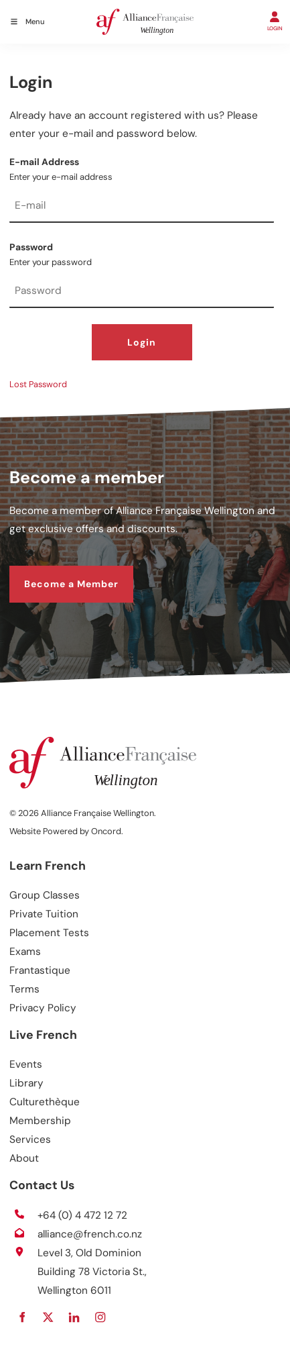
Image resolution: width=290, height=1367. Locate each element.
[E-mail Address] (141, 207)
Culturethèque (44, 1102)
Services (30, 1139)
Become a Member (56, 574)
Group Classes (44, 895)
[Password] (141, 292)
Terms (24, 989)
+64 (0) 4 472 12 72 (82, 1215)
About (24, 1158)
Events (25, 1064)
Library (26, 1083)
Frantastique (39, 970)
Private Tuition (43, 914)
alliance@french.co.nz (90, 1234)
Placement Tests (49, 933)
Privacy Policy (42, 1008)
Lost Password (38, 384)
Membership (40, 1120)
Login (141, 342)
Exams (25, 951)
